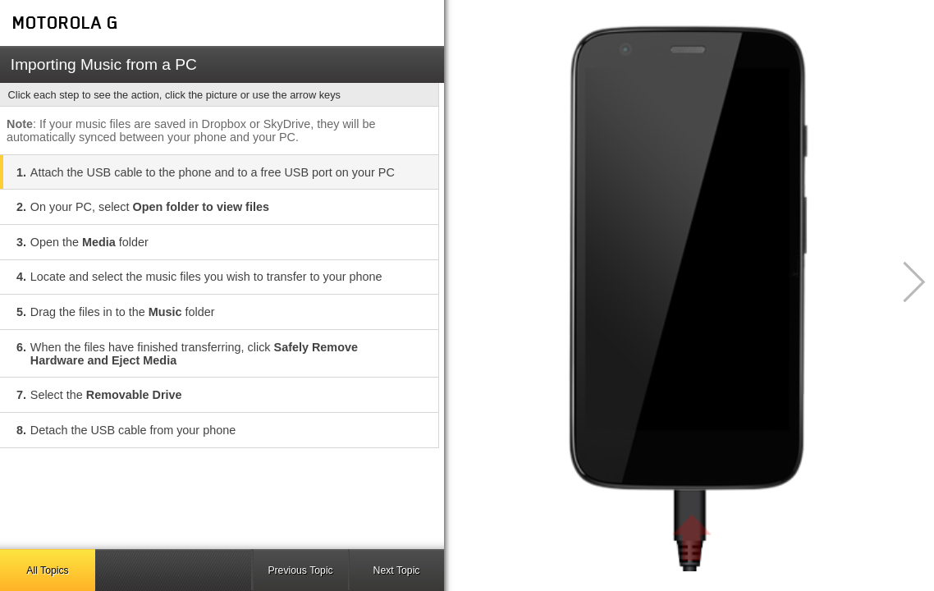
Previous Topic (300, 570)
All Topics (47, 570)
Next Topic (396, 570)
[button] (904, 282)
